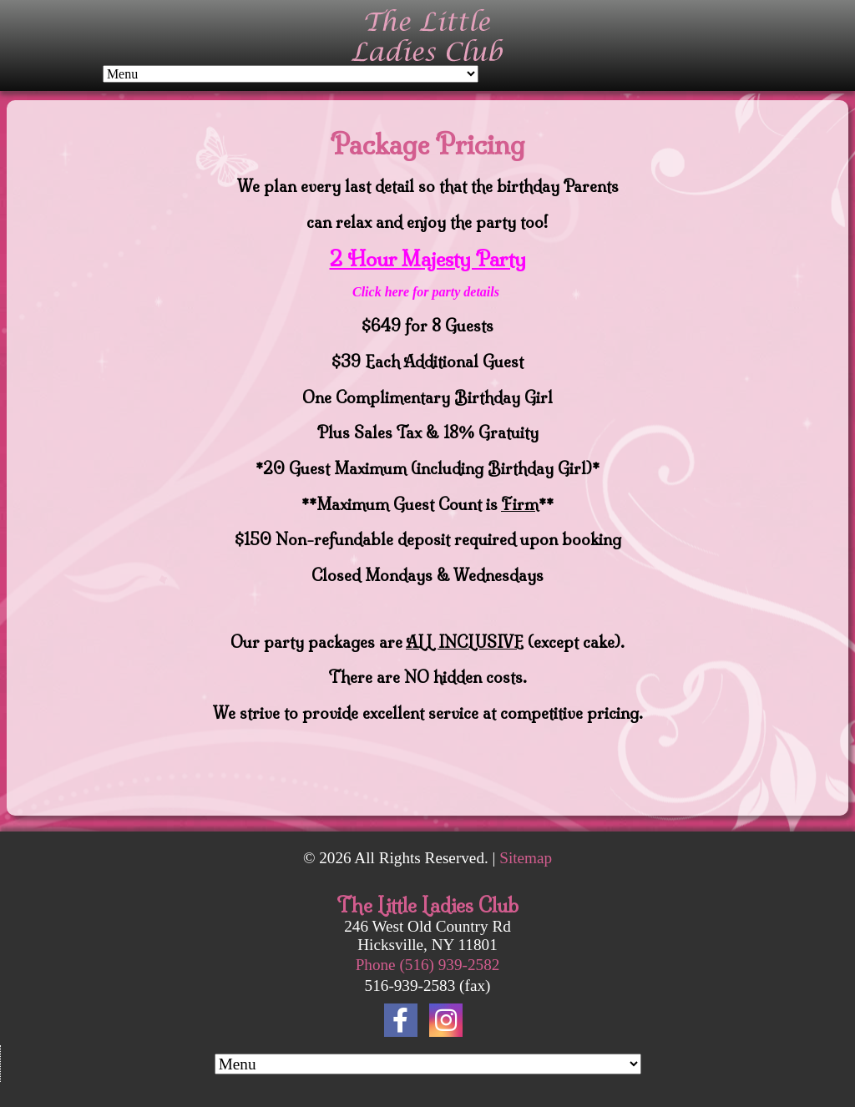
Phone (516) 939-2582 (428, 964)
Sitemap (525, 858)
